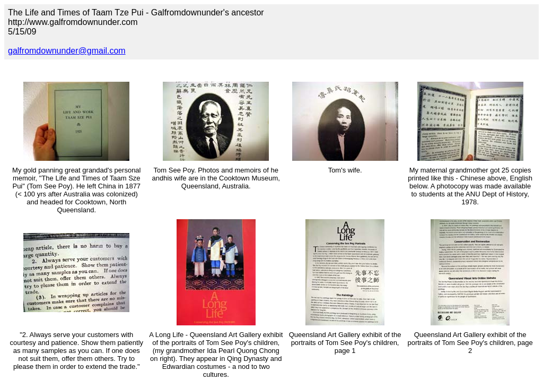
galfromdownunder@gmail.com (67, 50)
